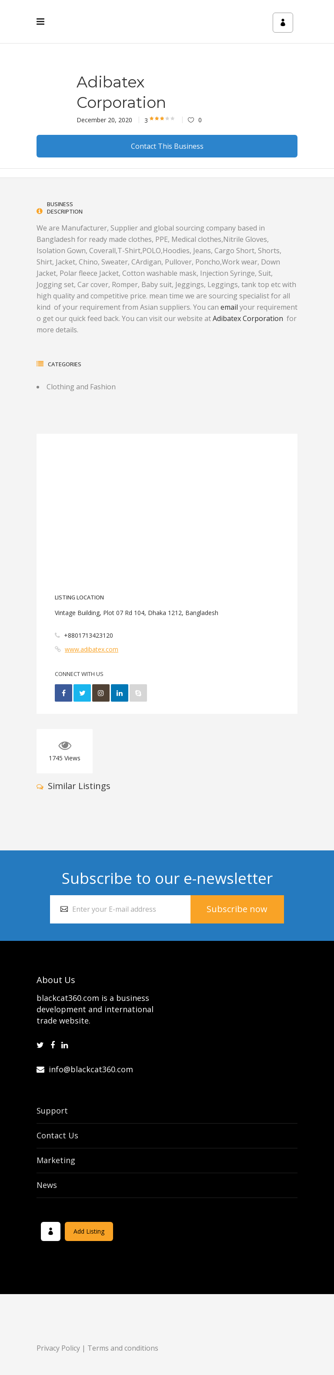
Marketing (56, 1160)
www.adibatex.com (91, 649)
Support (52, 1110)
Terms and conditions (122, 1348)
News (47, 1185)
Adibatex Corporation (250, 318)
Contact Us (57, 1135)
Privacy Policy (58, 1348)
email (229, 307)
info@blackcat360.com (85, 1069)
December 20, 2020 (104, 120)
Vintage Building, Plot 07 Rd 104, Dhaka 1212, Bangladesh (136, 613)
